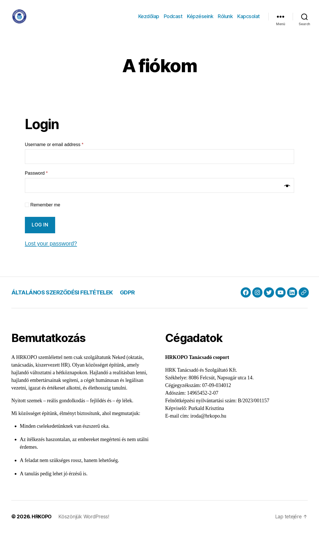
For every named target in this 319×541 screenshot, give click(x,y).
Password (36, 181)
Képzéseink (200, 20)
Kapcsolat (248, 20)
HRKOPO (42, 525)
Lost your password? (52, 252)
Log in (40, 233)
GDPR (133, 300)
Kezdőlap (148, 20)
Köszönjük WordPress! (84, 525)
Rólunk (225, 20)
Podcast (173, 20)
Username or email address (54, 153)
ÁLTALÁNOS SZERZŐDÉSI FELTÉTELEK (65, 300)
